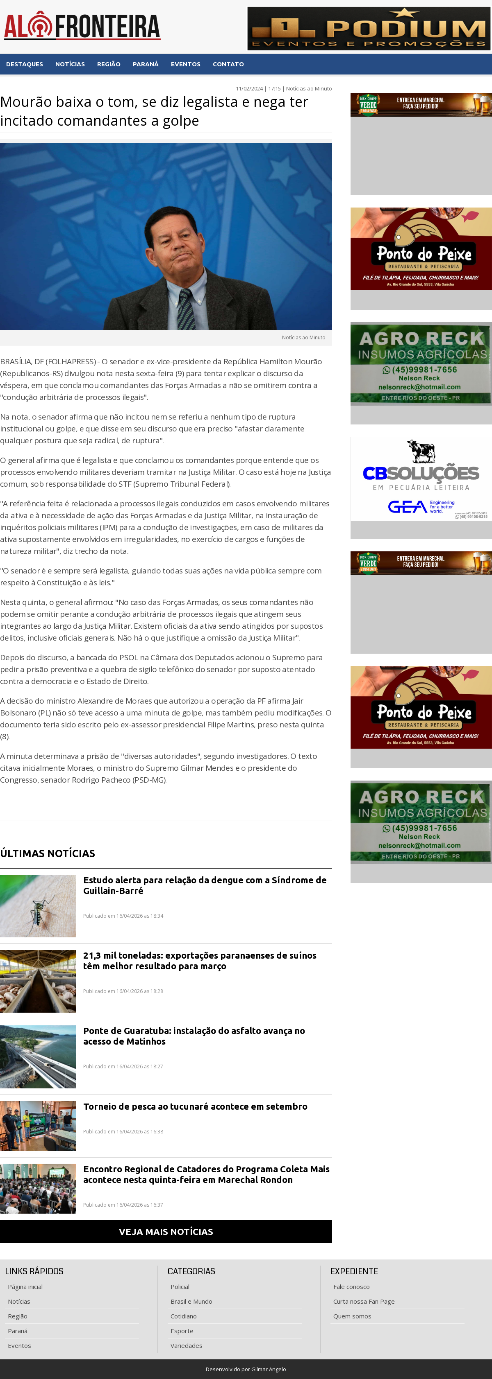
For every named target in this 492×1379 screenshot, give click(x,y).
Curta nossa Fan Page (364, 1301)
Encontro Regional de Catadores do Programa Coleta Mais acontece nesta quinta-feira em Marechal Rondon (206, 1174)
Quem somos (352, 1316)
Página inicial (25, 1286)
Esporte (182, 1331)
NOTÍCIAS (70, 64)
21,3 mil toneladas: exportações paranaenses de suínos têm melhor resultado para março (200, 960)
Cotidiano (184, 1316)
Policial (180, 1286)
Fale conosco (351, 1286)
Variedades (187, 1345)
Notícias (19, 1301)
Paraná (17, 1331)
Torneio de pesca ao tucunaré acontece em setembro (195, 1106)
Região (17, 1316)
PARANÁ (146, 64)
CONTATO (228, 64)
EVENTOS (185, 64)
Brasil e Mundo (191, 1301)
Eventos (19, 1345)
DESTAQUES (24, 64)
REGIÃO (109, 64)
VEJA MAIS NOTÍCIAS (166, 1231)
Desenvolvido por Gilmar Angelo (246, 1369)
